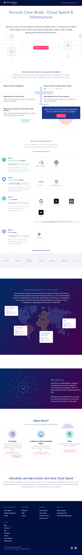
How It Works (7, 510)
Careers (6, 535)
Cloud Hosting (13, 180)
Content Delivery (14, 160)
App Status (7, 533)
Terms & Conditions (9, 547)
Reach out (61, 115)
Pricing (6, 515)
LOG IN (77, 2)
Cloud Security (43, 518)
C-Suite (24, 515)
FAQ (5, 530)
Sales (23, 513)
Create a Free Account (66, 221)
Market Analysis (61, 510)
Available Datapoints (10, 513)
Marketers (24, 510)
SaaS (10, 199)
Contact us (7, 528)
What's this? (59, 89)
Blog (5, 525)
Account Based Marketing (64, 515)
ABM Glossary (8, 541)
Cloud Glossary (8, 538)
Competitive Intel (62, 513)
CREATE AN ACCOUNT (41, 47)
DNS (9, 232)
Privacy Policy (18, 547)
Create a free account (12, 453)
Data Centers (43, 513)
